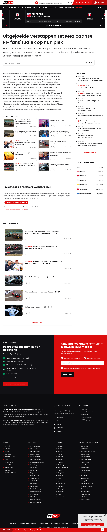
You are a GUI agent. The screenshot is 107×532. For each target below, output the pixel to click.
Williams (7, 470)
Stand (45, 8)
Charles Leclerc (35, 454)
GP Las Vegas (60, 491)
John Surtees (85, 497)
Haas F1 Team (9, 465)
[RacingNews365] (54, 516)
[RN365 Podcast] (48, 2)
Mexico (36, 101)
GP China (59, 449)
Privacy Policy (43, 523)
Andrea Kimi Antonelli (37, 462)
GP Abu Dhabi (60, 497)
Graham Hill (84, 489)
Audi (6, 459)
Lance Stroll (34, 486)
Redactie (84, 409)
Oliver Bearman (35, 497)
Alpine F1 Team (10, 457)
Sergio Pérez (34, 473)
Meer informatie (53, 26)
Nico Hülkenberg (35, 489)
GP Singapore (60, 486)
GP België (59, 470)
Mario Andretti (85, 499)
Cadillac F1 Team (10, 473)
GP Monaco (59, 459)
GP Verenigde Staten (62, 489)
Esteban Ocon (35, 475)
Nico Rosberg (85, 446)
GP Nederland (60, 475)
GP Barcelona (60, 462)
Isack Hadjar (34, 465)
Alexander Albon (35, 491)
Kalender (36, 8)
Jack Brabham (85, 494)
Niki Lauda (84, 475)
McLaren (8, 449)
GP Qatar (59, 494)
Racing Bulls (9, 467)
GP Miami (59, 454)
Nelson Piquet (85, 491)
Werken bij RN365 (86, 417)
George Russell (35, 451)
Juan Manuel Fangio (87, 483)
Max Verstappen (24, 8)
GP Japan (59, 451)
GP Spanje (59, 481)
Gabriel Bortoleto (35, 502)
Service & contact (87, 412)
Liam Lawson (34, 494)
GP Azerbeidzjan (61, 483)
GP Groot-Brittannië (62, 467)
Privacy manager (77, 523)
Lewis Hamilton (35, 457)
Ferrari (7, 451)
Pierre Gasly (34, 483)
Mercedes (8, 454)
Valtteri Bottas (35, 478)
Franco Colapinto (35, 499)
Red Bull (7, 446)
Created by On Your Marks (59, 523)
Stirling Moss (85, 481)
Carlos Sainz (34, 470)
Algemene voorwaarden (28, 523)
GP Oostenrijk (60, 465)
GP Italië (58, 478)
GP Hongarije (60, 473)
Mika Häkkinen (85, 467)
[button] (17, 17)
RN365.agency (85, 420)
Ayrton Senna (85, 457)
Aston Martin (9, 462)
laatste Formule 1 (12, 410)
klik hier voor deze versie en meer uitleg (15, 209)
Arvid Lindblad (34, 481)
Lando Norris (34, 449)
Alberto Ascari (85, 454)
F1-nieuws (12, 8)
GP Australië (59, 446)
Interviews (69, 8)
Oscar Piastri (34, 467)
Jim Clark (84, 473)
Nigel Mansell (85, 478)
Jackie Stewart (85, 465)
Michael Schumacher (88, 451)
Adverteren (84, 414)
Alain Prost (84, 449)
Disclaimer (13, 523)
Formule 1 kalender (15, 420)
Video (61, 8)
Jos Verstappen (86, 470)
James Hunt (85, 462)
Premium (79, 8)
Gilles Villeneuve (86, 459)
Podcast (53, 8)
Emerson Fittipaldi (86, 486)
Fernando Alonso (35, 459)
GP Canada (59, 457)
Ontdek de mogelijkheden (15, 384)
